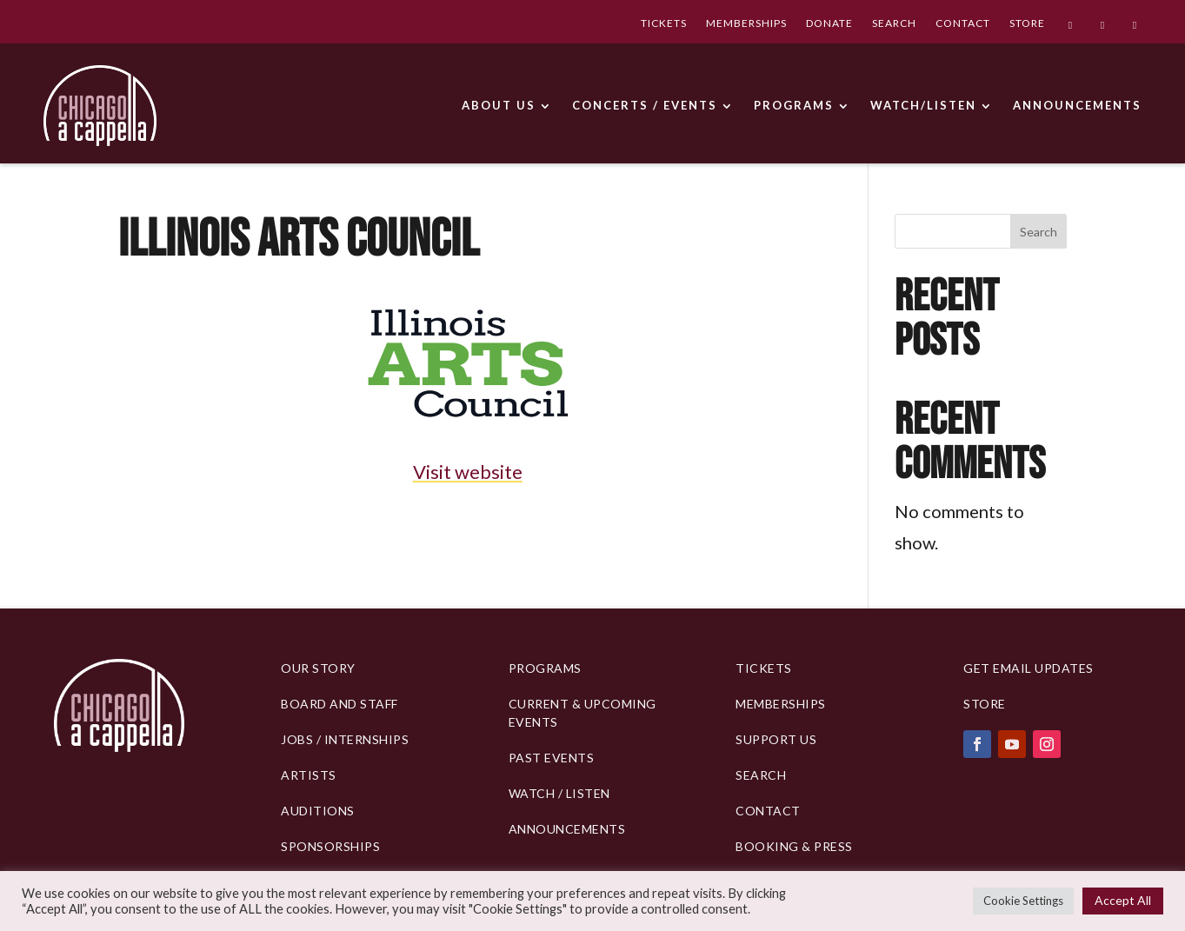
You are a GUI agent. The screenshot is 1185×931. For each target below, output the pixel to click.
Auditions (318, 810)
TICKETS (664, 25)
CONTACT (962, 25)
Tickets (764, 668)
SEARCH (894, 25)
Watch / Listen (559, 793)
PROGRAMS (794, 105)
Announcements (567, 828)
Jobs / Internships (345, 739)
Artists (308, 775)
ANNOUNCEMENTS (1077, 105)
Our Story (318, 668)
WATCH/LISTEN (923, 105)
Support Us (776, 739)
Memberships (781, 703)
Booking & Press (794, 846)
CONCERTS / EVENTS (644, 105)
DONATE (829, 25)
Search (1038, 231)
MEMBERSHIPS (746, 25)
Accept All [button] (1123, 900)
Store (984, 703)
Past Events (552, 757)
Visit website (468, 471)
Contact (768, 810)
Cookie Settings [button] (1023, 901)
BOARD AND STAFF (339, 703)
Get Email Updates (1028, 668)
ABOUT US (499, 105)
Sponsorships (330, 846)
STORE (1027, 25)
